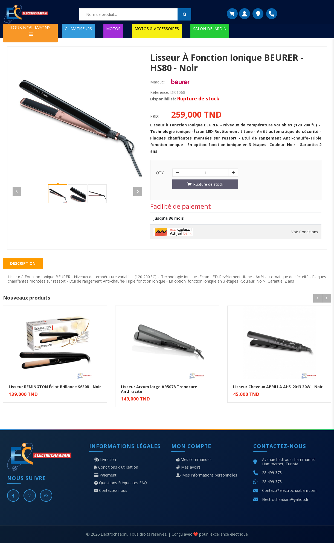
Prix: (154, 116)
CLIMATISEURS (78, 28)
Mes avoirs (188, 467)
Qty (160, 173)
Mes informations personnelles (206, 475)
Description (23, 263)
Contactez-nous (110, 490)
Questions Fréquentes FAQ (120, 483)
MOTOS (113, 28)
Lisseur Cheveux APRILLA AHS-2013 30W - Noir (278, 386)
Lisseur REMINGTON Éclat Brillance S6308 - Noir (55, 386)
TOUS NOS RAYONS (30, 30)
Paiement (105, 475)
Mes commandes (193, 459)
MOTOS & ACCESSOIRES (157, 28)
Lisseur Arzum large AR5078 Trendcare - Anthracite (160, 389)
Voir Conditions (304, 232)
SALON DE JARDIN (209, 28)
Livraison (105, 459)
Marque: (157, 82)
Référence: (159, 92)
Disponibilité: (163, 99)
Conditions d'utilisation (116, 467)
